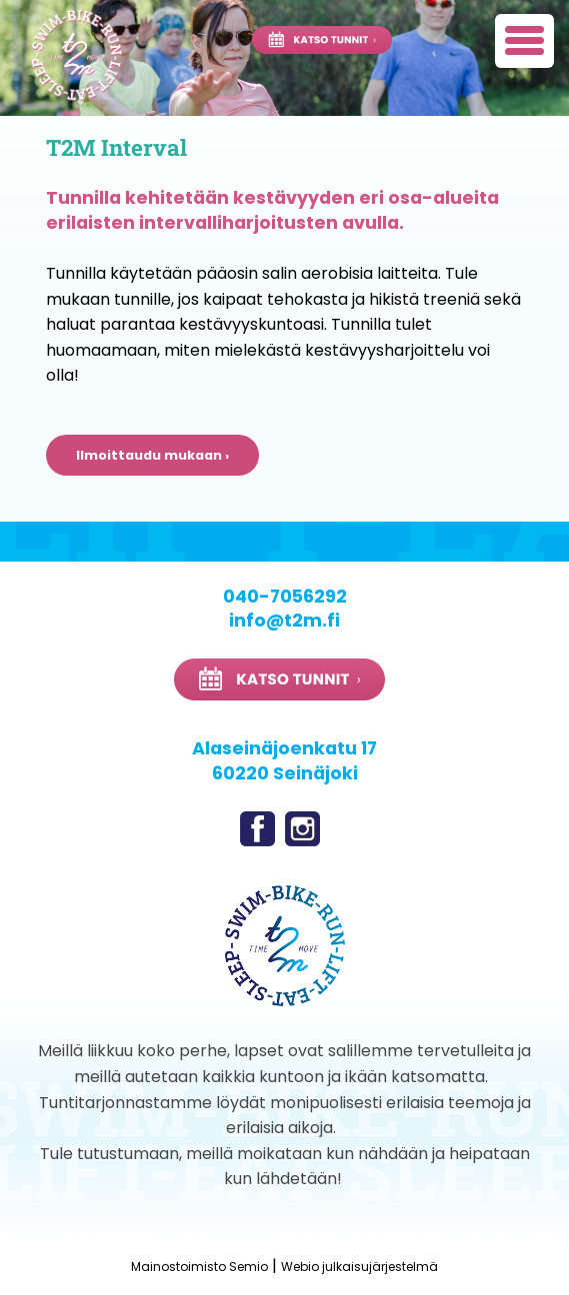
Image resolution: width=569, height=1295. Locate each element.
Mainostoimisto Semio (199, 1266)
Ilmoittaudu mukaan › (152, 455)
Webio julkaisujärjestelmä (359, 1266)
